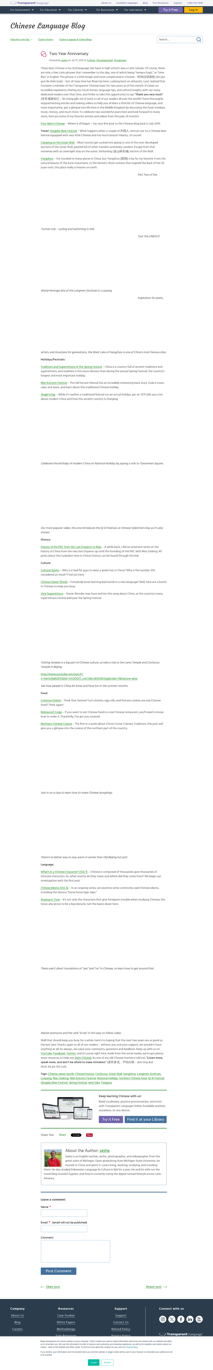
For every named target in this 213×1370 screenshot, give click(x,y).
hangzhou (129, 1073)
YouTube (46, 1053)
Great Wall (115, 1073)
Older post (53, 1286)
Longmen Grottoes (149, 1073)
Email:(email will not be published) (64, 1222)
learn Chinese (83, 1057)
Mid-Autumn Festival (54, 382)
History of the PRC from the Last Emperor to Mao (71, 547)
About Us (17, 1315)
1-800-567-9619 (195, 3)
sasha (64, 60)
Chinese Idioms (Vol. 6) (54, 888)
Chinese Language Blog (47, 25)
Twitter (71, 1053)
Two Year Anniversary (68, 54)
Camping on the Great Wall (57, 142)
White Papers (66, 1322)
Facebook (59, 1053)
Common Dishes (51, 700)
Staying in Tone (50, 899)
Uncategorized (104, 60)
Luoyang (46, 1078)
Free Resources (66, 1335)
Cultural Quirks (50, 570)
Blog (17, 1322)
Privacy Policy (131, 1347)
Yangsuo (106, 1082)
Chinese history (84, 1073)
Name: (47, 1207)
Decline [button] (107, 1362)
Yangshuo (47, 158)
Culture (91, 60)
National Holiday (107, 1078)
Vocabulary (120, 60)
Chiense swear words (61, 1073)
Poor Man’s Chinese (53, 123)
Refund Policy (120, 1329)
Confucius (101, 1073)
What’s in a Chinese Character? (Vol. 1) (64, 871)
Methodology (66, 1329)
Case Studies (66, 1315)
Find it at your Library (145, 1119)
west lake (94, 1082)
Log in (193, 10)
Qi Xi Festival (156, 1078)
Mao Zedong (61, 1078)
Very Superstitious (52, 593)
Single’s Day (48, 394)
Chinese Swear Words (54, 582)
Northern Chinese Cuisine (56, 723)
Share (62, 1134)
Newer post (154, 1286)
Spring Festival (78, 1082)
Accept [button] (94, 1362)
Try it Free (170, 10)
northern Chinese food (133, 1078)
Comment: (47, 1237)
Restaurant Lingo (51, 712)
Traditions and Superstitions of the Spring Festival (71, 366)
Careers (17, 1329)
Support (120, 1315)
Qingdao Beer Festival (63, 131)
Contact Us (121, 1322)
